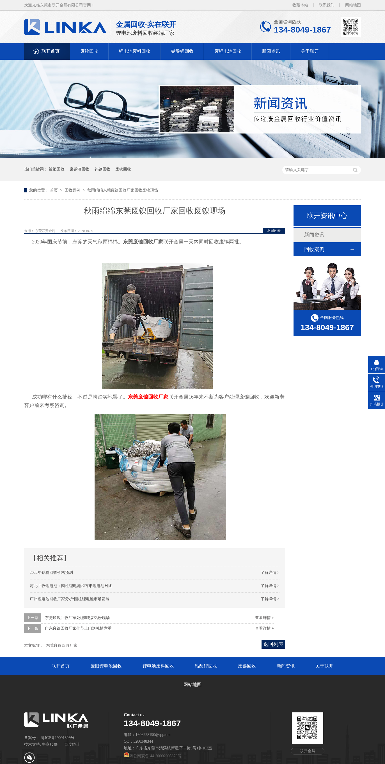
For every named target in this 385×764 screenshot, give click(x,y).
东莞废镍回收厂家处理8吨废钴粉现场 (77, 618)
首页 (54, 190)
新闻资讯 (271, 51)
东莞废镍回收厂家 (148, 397)
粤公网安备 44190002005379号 (153, 756)
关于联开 (310, 51)
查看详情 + (264, 618)
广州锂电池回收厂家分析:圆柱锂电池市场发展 (69, 599)
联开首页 (50, 51)
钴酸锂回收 (182, 51)
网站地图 (353, 5)
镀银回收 (57, 169)
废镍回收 (89, 51)
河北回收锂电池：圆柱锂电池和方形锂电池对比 (71, 586)
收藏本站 (300, 5)
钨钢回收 (102, 169)
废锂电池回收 (227, 51)
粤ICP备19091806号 (58, 738)
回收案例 (73, 190)
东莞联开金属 (45, 231)
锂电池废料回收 (134, 51)
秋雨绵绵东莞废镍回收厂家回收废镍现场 (122, 190)
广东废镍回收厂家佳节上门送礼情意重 (78, 628)
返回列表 (274, 231)
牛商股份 (50, 744)
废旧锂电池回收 (106, 666)
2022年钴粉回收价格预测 (51, 572)
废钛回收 (123, 169)
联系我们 (326, 5)
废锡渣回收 (79, 169)
